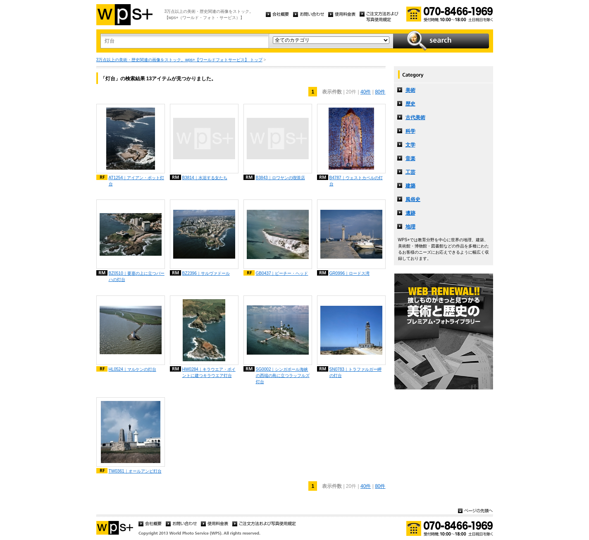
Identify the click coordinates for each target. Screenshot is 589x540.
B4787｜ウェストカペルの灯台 (356, 180)
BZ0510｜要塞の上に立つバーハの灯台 (137, 276)
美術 (410, 90)
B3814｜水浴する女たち (204, 177)
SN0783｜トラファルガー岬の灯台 (355, 372)
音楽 (410, 158)
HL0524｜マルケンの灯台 (132, 369)
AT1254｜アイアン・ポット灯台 (137, 180)
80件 (380, 92)
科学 (410, 131)
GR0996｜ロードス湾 (349, 273)
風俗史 (412, 199)
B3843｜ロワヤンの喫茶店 (280, 177)
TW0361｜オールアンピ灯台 (135, 471)
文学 (410, 145)
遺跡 (410, 213)
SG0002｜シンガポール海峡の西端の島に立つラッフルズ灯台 (283, 375)
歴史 (410, 104)
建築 (410, 186)
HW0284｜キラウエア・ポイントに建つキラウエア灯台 (209, 372)
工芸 (410, 172)
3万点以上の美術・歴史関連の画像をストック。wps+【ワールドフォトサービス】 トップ (179, 60)
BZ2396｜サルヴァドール (206, 273)
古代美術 (415, 117)
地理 (410, 227)
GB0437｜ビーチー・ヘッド (282, 273)
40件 (365, 92)
